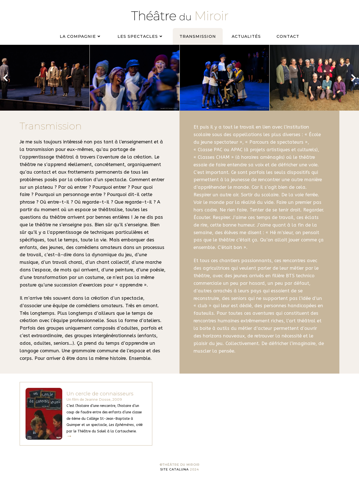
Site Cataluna (174, 469)
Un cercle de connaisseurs (100, 393)
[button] (5, 78)
